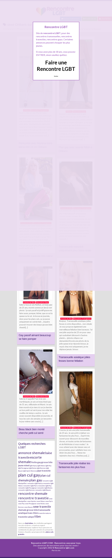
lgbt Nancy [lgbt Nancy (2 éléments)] (33, 466)
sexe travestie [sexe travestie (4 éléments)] (42, 506)
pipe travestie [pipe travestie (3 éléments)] (44, 470)
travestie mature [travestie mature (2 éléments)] (44, 513)
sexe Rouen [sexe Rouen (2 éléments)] (28, 507)
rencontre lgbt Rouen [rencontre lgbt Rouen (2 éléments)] (43, 490)
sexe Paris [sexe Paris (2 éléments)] (49, 501)
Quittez (56, 76)
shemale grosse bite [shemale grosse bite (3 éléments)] (28, 509)
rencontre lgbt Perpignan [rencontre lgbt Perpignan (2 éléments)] (27, 488)
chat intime (29, 523)
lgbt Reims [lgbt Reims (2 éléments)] (33, 468)
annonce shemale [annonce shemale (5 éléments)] (31, 453)
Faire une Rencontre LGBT (56, 65)
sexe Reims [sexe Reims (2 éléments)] (41, 503)
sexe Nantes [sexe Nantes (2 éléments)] (31, 501)
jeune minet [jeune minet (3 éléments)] (23, 465)
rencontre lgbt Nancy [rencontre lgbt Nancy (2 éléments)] (35, 483)
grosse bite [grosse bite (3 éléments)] (46, 462)
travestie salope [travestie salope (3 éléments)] (26, 516)
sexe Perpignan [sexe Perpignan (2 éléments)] (30, 503)
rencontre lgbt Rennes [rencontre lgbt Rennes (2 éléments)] (26, 490)
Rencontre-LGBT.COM (42, 543)
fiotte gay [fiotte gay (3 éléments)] (36, 462)
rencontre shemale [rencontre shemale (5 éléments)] (32, 493)
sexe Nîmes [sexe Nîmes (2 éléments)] (41, 501)
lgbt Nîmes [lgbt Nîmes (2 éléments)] (41, 466)
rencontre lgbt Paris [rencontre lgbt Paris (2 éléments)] (30, 486)
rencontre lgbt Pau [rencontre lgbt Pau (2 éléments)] (45, 486)
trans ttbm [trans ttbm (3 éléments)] (32, 512)
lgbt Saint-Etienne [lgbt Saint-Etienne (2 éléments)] (30, 471)
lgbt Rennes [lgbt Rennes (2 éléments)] (41, 468)
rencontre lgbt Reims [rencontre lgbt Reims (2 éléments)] (44, 488)
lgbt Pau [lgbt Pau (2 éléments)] (48, 466)
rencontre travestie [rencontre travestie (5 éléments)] (33, 498)
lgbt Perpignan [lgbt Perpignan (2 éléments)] (23, 468)
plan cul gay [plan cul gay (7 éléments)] (29, 474)
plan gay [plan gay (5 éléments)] (35, 480)
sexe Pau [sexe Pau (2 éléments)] (21, 503)
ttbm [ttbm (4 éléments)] (37, 516)
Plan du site (56, 550)
